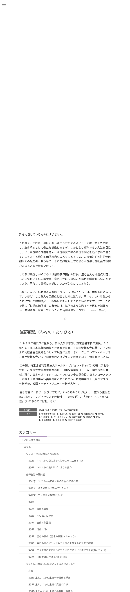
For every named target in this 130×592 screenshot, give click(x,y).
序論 (30, 570)
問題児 (89, 416)
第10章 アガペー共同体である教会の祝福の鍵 (53, 481)
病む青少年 (89, 413)
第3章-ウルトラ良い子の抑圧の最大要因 (58, 409)
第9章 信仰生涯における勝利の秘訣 (47, 557)
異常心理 (64, 413)
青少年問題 (46, 419)
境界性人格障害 (75, 419)
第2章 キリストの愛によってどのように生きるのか (55, 460)
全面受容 (60, 419)
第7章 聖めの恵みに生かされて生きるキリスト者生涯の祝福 (60, 543)
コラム (27, 447)
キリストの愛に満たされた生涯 (42, 453)
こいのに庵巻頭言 (30, 440)
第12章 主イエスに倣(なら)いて (45, 495)
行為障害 (45, 416)
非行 (98, 416)
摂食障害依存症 (48, 413)
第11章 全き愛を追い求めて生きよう (48, 488)
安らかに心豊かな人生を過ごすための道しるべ (50, 564)
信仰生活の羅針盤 (35, 474)
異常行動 (76, 413)
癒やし (101, 413)
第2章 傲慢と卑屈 (38, 508)
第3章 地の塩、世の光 (40, 515)
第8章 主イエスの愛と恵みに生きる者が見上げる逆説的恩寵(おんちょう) (67, 550)
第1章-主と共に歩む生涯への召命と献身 (49, 577)
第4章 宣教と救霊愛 (39, 522)
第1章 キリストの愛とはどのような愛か (50, 467)
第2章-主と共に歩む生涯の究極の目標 (48, 584)
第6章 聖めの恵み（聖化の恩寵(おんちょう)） (53, 536)
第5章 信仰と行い (38, 529)
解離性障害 (77, 416)
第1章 (31, 502)
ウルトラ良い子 (61, 416)
